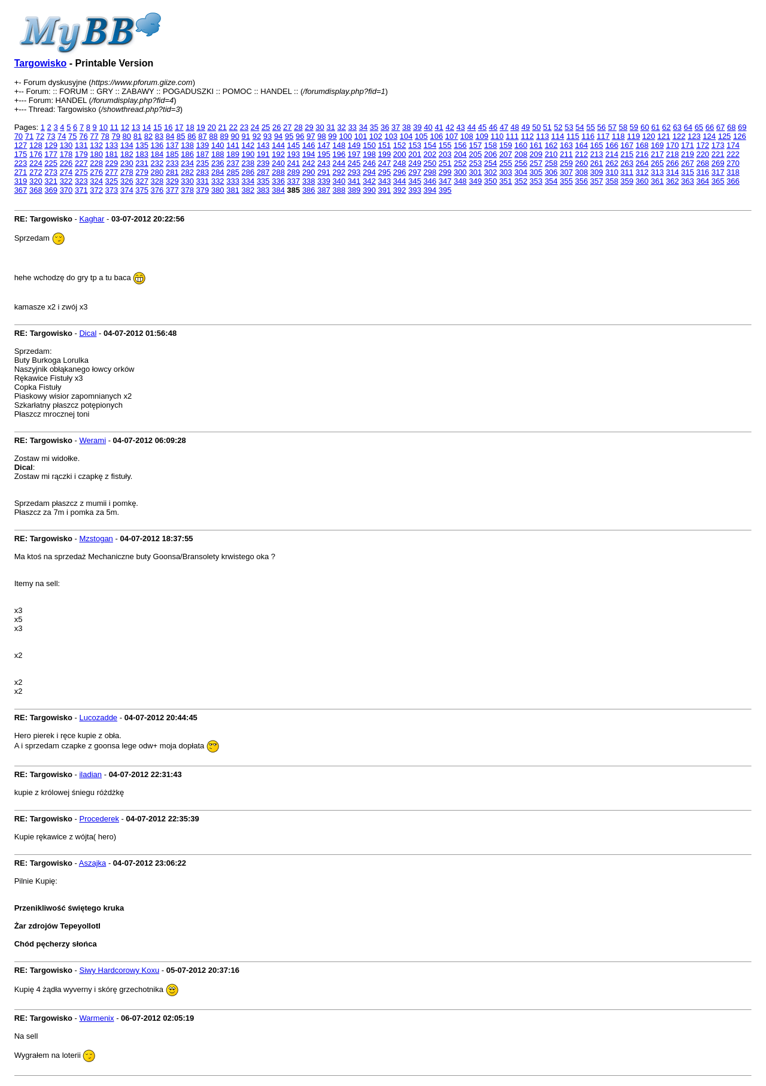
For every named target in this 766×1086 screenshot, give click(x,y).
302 (490, 172)
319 (21, 181)
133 (111, 145)
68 (731, 127)
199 (384, 154)
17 (179, 127)
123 (694, 136)
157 (475, 145)
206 (490, 154)
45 (482, 127)
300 (460, 172)
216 (642, 154)
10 (103, 127)
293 (354, 172)
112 (527, 136)
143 (263, 145)
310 (611, 172)
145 (293, 145)
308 (581, 172)
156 (460, 145)
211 (566, 154)
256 (520, 163)
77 (94, 136)
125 (724, 136)
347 (445, 181)
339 (323, 181)
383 (263, 190)
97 (310, 136)
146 (308, 145)
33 (352, 127)
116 (588, 136)
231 (141, 163)
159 (505, 145)
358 (611, 181)
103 (390, 136)
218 (672, 154)
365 (718, 181)
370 (66, 190)
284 (217, 172)
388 (339, 190)
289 (293, 172)
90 (235, 136)
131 (81, 145)
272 (35, 172)
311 (627, 172)
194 (308, 154)
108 (466, 136)
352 (520, 181)
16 (168, 127)
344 (399, 181)
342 (369, 181)
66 (710, 127)
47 (504, 127)
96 (300, 136)
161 (536, 145)
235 (202, 163)
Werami (92, 440)
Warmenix (96, 1018)
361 (657, 181)
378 (187, 190)
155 (445, 145)
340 (339, 181)
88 (213, 136)
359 (627, 181)
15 (157, 127)
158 (490, 145)
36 (385, 127)
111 (512, 136)
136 (157, 145)
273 (50, 172)
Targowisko (40, 63)
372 (96, 190)
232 (157, 163)
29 (309, 127)
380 (217, 190)
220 (702, 154)
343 (384, 181)
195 (323, 154)
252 (460, 163)
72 (40, 136)
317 (718, 172)
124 (709, 136)
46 (493, 127)
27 (287, 127)
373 (111, 190)
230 (126, 163)
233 (172, 163)
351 (505, 181)
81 (137, 136)
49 (525, 127)
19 (200, 127)
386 (308, 190)
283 (202, 172)
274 (66, 172)
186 (187, 154)
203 (445, 154)
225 (50, 163)
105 (421, 136)
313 (657, 172)
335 (263, 181)
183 (141, 154)
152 (399, 145)
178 (66, 154)
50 (536, 127)
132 (96, 145)
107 (451, 136)
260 (581, 163)
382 (248, 190)
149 (354, 145)
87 (202, 136)
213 (596, 154)
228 (96, 163)
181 (111, 154)
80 (127, 136)
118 (618, 136)
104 (406, 136)
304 (520, 172)
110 (497, 136)
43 (461, 127)
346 (430, 181)
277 (111, 172)
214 (611, 154)
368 (35, 190)
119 (633, 136)
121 (663, 136)
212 (581, 154)
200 (399, 154)
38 (406, 127)
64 (688, 127)
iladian (90, 774)
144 (278, 145)
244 (339, 163)
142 (248, 145)
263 (627, 163)
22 (233, 127)
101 (360, 136)
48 (514, 127)
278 (126, 172)
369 (50, 190)
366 (733, 181)
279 (141, 172)
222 (733, 154)
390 (369, 190)
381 (232, 190)
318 (733, 172)
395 (445, 190)
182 (126, 154)
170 (672, 145)
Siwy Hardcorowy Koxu (119, 970)
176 (35, 154)
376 (157, 190)
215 (627, 154)
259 (566, 163)
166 (611, 145)
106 (436, 136)
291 (323, 172)
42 (449, 127)
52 (558, 127)
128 (35, 145)
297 (414, 172)
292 (339, 172)
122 (679, 136)
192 (278, 154)
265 (657, 163)
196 (339, 154)
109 (481, 136)
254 (490, 163)
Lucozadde (98, 717)
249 (414, 163)
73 (51, 136)
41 (438, 127)
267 (687, 163)
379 (202, 190)
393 (414, 190)
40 (428, 127)
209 (536, 154)
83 (159, 136)
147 (323, 145)
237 (232, 163)
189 (232, 154)
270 (733, 163)
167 (627, 145)
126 (739, 136)
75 (72, 136)
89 (224, 136)
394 (430, 190)
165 (596, 145)
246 (369, 163)
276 (96, 172)
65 (699, 127)
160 (520, 145)
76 (83, 136)
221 (718, 154)
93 (267, 136)
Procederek (98, 818)
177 (50, 154)
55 (590, 127)
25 (266, 127)
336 (278, 181)
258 (551, 163)
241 (293, 163)
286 (248, 172)
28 (298, 127)
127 (21, 145)
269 (718, 163)
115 (572, 136)
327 (141, 181)
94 (278, 136)
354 (551, 181)
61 (655, 127)
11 (114, 127)
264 (642, 163)
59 (634, 127)
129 (50, 145)
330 (187, 181)
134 (126, 145)
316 (702, 172)
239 (263, 163)
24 (255, 127)
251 (445, 163)
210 (551, 154)
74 (61, 136)
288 (278, 172)
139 (202, 145)
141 (232, 145)
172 (702, 145)
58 (623, 127)
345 (414, 181)
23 (244, 127)
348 (460, 181)
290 (308, 172)
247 (384, 163)
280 (157, 172)
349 (475, 181)
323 (81, 181)
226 (66, 163)
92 (257, 136)
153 (414, 145)
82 (148, 136)
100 (345, 136)
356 (581, 181)
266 (672, 163)
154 (430, 145)
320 (35, 181)
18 (190, 127)
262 (611, 163)
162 (551, 145)
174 (733, 145)
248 (399, 163)
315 (687, 172)
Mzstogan (96, 538)
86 (191, 136)
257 (536, 163)
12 (125, 127)
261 (596, 163)
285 (232, 172)
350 (490, 181)
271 (21, 172)
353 (536, 181)
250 (430, 163)
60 (644, 127)
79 (115, 136)
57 (612, 127)
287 (263, 172)
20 (211, 127)
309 (596, 172)
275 (81, 172)
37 (395, 127)
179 (81, 154)
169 (657, 145)
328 (157, 181)
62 (666, 127)
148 (339, 145)
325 (111, 181)
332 (217, 181)
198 (369, 154)
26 (276, 127)
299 (445, 172)
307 (566, 172)
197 (354, 154)
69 (742, 127)
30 (319, 127)
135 (141, 145)
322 (66, 181)
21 (222, 127)
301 (475, 172)
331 (202, 181)
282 (187, 172)
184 (157, 154)
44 (471, 127)
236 (217, 163)
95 (289, 136)
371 (81, 190)
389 (354, 190)
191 (263, 154)
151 (384, 145)
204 (460, 154)
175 (21, 154)
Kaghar (91, 218)
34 (363, 127)
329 (172, 181)
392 (399, 190)
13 (136, 127)
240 (278, 163)
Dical (87, 333)
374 (126, 190)
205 (475, 154)
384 (278, 190)
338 (308, 181)
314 (672, 172)
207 (505, 154)
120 (648, 136)
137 (172, 145)
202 (430, 154)
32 (342, 127)
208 (520, 154)
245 (354, 163)
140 (217, 145)
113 (542, 136)
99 (332, 136)
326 (126, 181)
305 (536, 172)
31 (330, 127)
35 (374, 127)
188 (217, 154)
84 (170, 136)
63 (677, 127)
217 (657, 154)
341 (354, 181)
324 (96, 181)
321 (50, 181)
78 (105, 136)
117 (603, 136)
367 (21, 190)
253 (475, 163)
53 (569, 127)
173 (718, 145)
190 (248, 154)
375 (141, 190)
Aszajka (93, 863)
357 (596, 181)
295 (384, 172)
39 (417, 127)
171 (687, 145)
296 (399, 172)
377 (172, 190)
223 (21, 163)
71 (29, 136)
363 (687, 181)
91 (246, 136)
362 (672, 181)
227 (81, 163)
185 (172, 154)
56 (601, 127)
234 (187, 163)
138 (187, 145)
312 (642, 172)
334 (248, 181)
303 (505, 172)
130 (66, 145)
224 (35, 163)
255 (505, 163)
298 (430, 172)
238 (248, 163)
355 (566, 181)
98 (321, 136)
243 (323, 163)
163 (566, 145)
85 (181, 136)
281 (172, 172)
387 (323, 190)
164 (581, 145)
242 (308, 163)
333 (232, 181)
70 (18, 136)
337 (293, 181)
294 (369, 172)
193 (293, 154)
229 (111, 163)
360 (642, 181)
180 (96, 154)
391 (384, 190)
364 (702, 181)
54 (580, 127)
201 (414, 154)
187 (202, 154)
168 (642, 145)
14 (146, 127)
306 (551, 172)
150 (369, 145)
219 (687, 154)
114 (557, 136)
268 (702, 163)
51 (547, 127)
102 (375, 136)
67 (720, 127)
